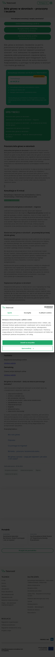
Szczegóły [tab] (27, 313)
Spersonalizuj (27, 348)
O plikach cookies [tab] (45, 313)
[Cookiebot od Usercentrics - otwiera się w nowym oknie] (44, 307)
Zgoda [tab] (9, 313)
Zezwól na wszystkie (27, 342)
